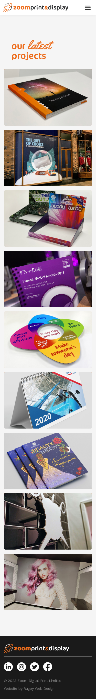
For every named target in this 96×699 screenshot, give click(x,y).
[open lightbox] (48, 97)
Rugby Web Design (39, 688)
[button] (87, 7)
